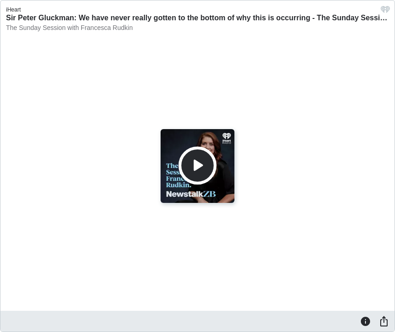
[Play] (197, 165)
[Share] (384, 321)
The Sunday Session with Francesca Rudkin (69, 27)
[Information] (365, 321)
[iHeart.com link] (385, 11)
